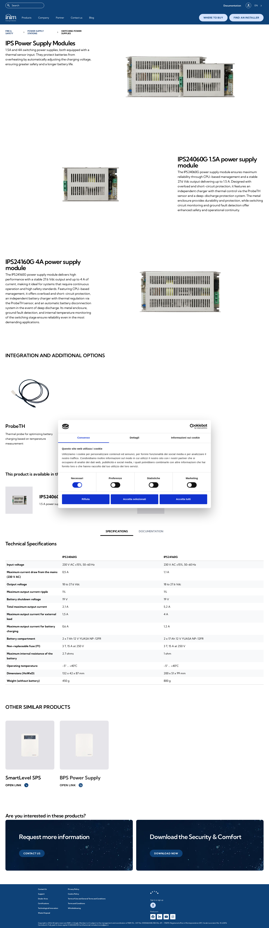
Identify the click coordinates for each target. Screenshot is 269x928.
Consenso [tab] (83, 437)
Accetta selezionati (134, 499)
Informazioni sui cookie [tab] (185, 437)
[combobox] (24, 5)
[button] (232, 5)
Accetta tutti (183, 499)
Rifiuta (86, 499)
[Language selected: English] (258, 5)
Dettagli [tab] (134, 437)
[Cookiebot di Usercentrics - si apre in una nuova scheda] (192, 426)
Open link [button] (16, 785)
